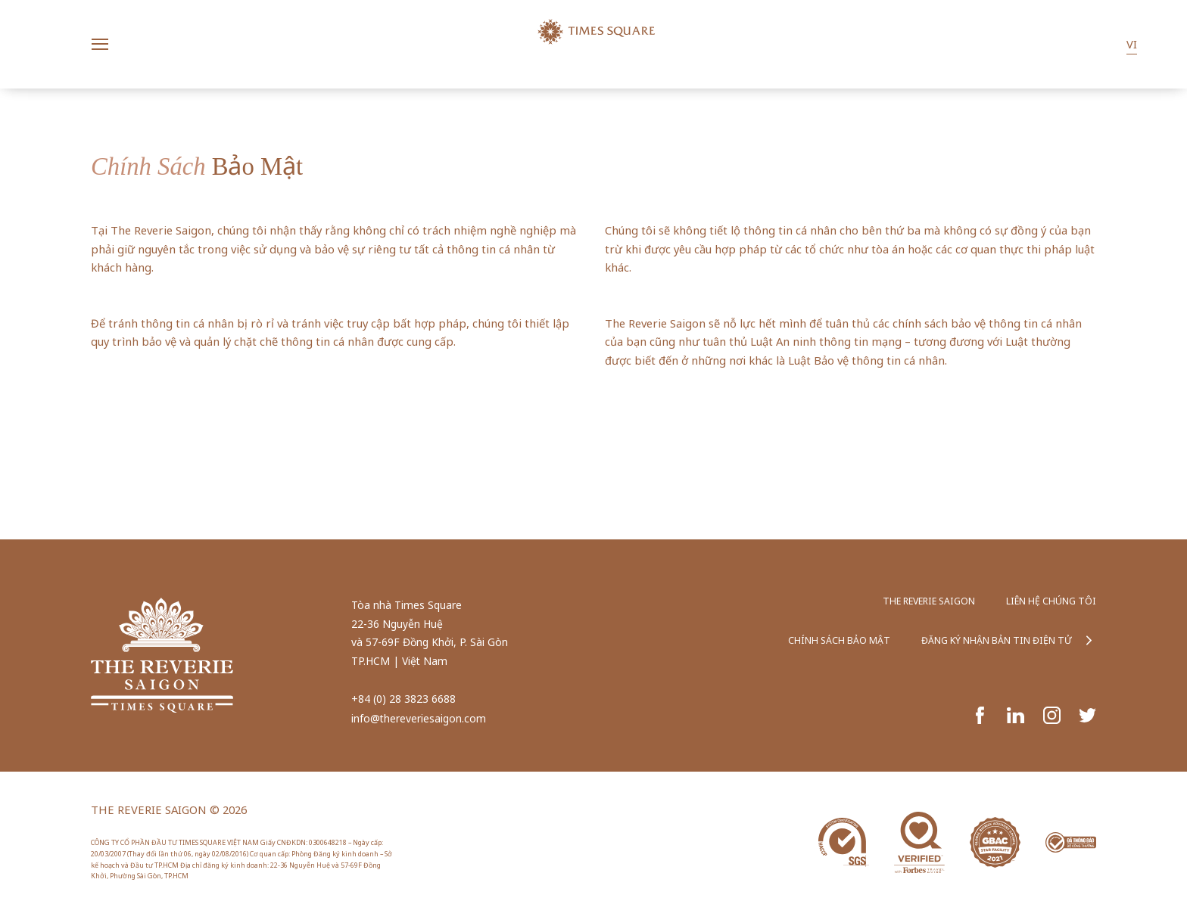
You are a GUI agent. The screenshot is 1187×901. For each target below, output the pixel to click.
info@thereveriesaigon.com (418, 718)
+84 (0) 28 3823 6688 (403, 698)
